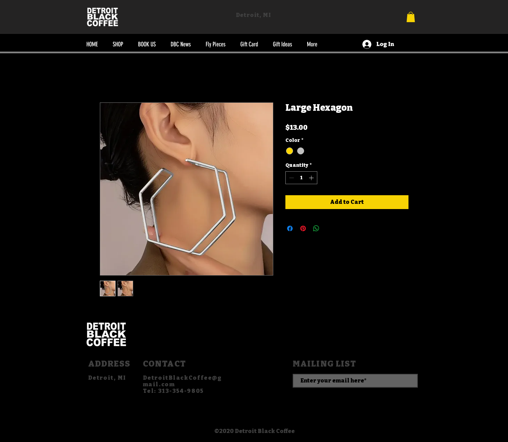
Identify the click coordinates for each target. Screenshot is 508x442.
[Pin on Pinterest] (303, 228)
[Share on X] (329, 228)
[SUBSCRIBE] (355, 398)
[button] (410, 17)
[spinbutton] (301, 178)
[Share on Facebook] (290, 228)
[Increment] (312, 178)
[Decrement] (290, 178)
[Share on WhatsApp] (316, 228)
